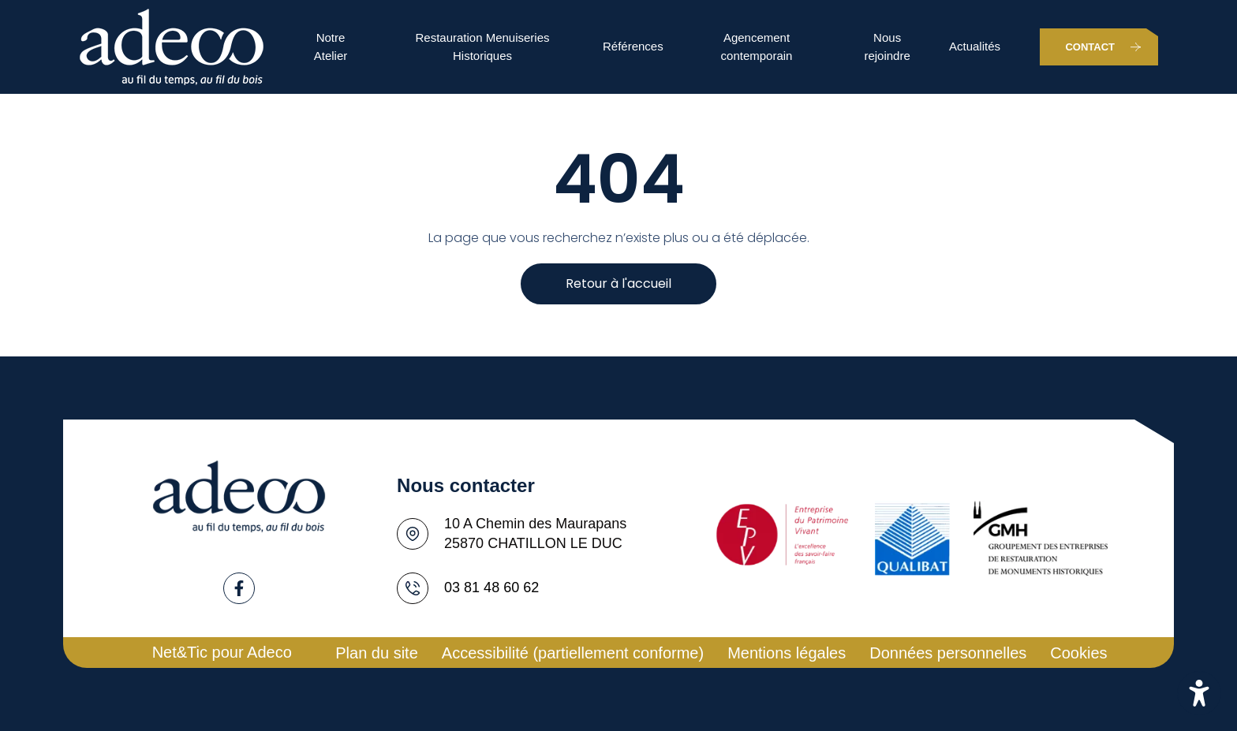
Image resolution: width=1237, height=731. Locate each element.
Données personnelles (947, 653)
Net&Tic (179, 652)
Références (633, 46)
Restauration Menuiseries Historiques (482, 46)
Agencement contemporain (757, 46)
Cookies (1078, 653)
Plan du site (376, 653)
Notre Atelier (331, 46)
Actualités (974, 46)
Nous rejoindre (887, 46)
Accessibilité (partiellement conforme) (573, 653)
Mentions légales (786, 653)
